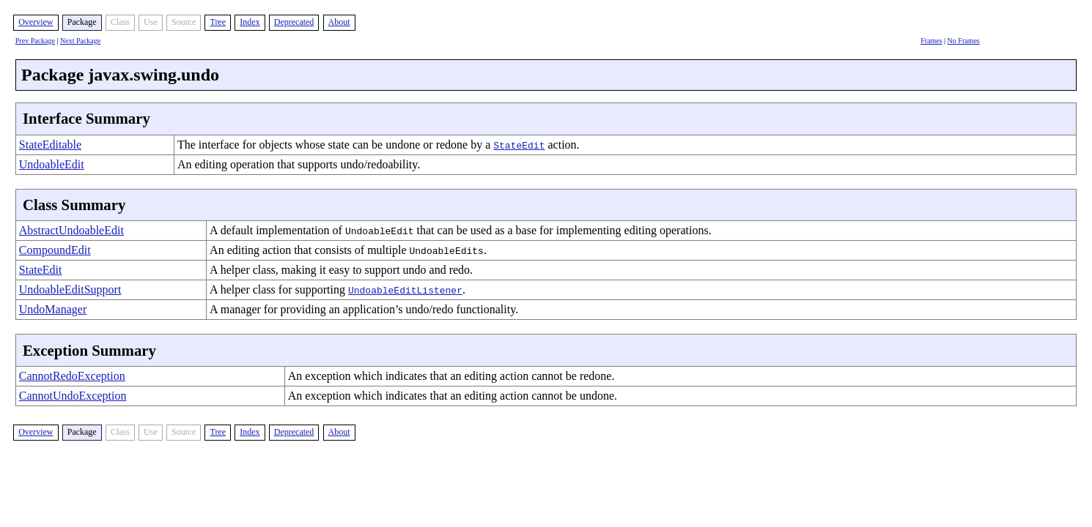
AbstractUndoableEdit (71, 230)
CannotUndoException (73, 395)
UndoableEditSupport (70, 289)
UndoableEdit (51, 164)
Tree (218, 22)
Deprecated (294, 22)
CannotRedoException (72, 376)
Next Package (80, 41)
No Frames (964, 41)
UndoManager (52, 309)
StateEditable (50, 144)
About (339, 22)
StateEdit (40, 270)
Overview (35, 22)
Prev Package (35, 41)
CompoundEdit (55, 250)
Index (249, 22)
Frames (931, 41)
